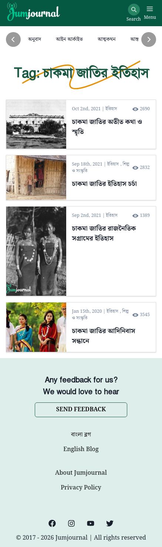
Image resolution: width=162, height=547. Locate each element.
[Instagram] (71, 523)
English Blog (80, 449)
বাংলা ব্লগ (81, 434)
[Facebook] (52, 523)
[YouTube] (90, 523)
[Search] (134, 9)
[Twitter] (109, 523)
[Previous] (13, 39)
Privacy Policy (81, 488)
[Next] (148, 39)
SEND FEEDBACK (81, 409)
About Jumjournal (81, 473)
